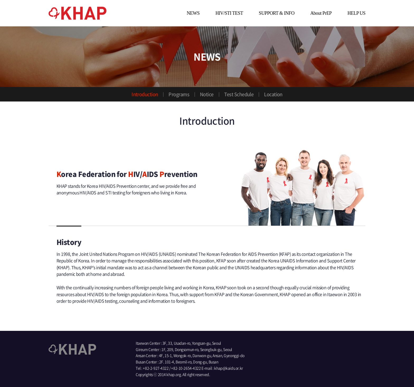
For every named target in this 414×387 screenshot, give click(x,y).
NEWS (193, 13)
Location (273, 94)
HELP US (356, 13)
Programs (178, 94)
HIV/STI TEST (229, 13)
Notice (207, 94)
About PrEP (321, 13)
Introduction (144, 94)
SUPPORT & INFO (276, 13)
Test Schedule (239, 94)
